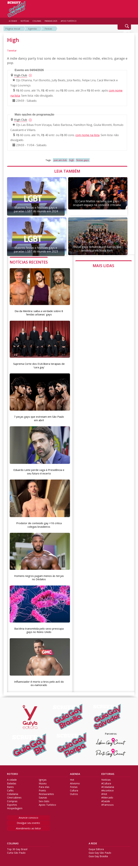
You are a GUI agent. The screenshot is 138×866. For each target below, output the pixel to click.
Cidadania (12, 792)
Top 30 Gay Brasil (17, 847)
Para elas (44, 785)
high (71, 160)
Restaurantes (46, 792)
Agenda (32, 28)
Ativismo (75, 781)
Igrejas (43, 778)
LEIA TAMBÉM (67, 171)
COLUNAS (13, 841)
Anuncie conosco (28, 816)
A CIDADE (13, 21)
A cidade (12, 778)
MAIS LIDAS (103, 265)
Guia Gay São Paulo (100, 851)
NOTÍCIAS (25, 21)
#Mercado (107, 796)
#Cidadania (107, 785)
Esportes (12, 803)
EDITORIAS (107, 772)
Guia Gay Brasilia (98, 854)
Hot (72, 778)
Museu (43, 781)
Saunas (43, 796)
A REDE (93, 841)
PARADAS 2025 (51, 21)
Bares (10, 785)
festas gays (82, 160)
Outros (74, 792)
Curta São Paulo (16, 851)
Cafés (10, 789)
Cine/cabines (14, 796)
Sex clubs (44, 799)
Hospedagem (14, 806)
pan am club (60, 160)
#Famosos (107, 803)
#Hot (104, 792)
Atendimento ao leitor (28, 826)
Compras (12, 799)
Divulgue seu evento (28, 821)
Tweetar (12, 50)
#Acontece (107, 789)
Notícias (106, 778)
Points (42, 789)
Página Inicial (12, 28)
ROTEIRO (12, 772)
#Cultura (106, 781)
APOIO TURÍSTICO (68, 21)
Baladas (11, 781)
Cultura (74, 789)
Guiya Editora (96, 847)
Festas (48, 28)
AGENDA (75, 772)
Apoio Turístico (47, 803)
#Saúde (105, 799)
